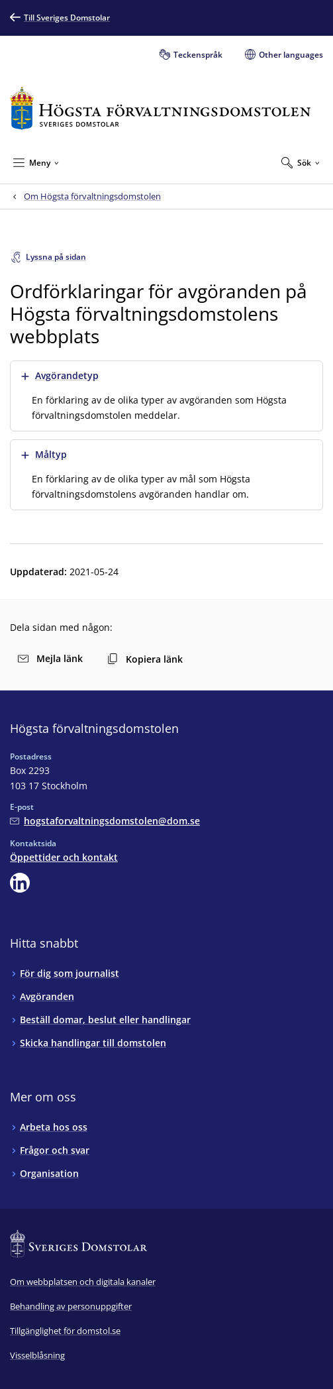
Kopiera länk (145, 659)
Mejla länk (50, 658)
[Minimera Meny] (36, 162)
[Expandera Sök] (300, 162)
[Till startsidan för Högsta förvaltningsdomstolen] (160, 108)
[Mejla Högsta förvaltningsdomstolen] (105, 820)
